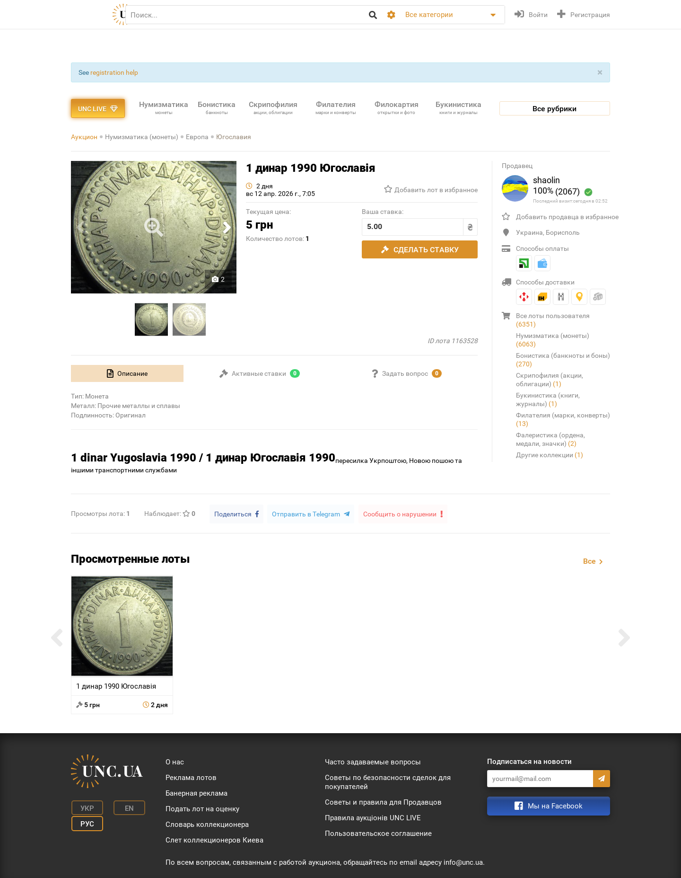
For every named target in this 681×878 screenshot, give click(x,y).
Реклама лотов (191, 776)
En (124, 807)
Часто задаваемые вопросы (373, 761)
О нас (175, 761)
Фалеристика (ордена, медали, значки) (550, 439)
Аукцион (84, 137)
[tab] (127, 373)
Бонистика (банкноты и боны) (563, 360)
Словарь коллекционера (207, 823)
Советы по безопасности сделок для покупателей (388, 781)
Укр (85, 807)
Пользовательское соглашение (378, 832)
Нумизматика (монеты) (141, 137)
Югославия (233, 137)
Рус (85, 821)
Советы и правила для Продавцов (383, 801)
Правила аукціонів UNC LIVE (373, 817)
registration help (114, 72)
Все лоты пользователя (553, 320)
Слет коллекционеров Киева (214, 839)
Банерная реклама (196, 792)
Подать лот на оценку (202, 808)
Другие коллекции (549, 455)
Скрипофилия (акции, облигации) (549, 380)
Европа (197, 137)
